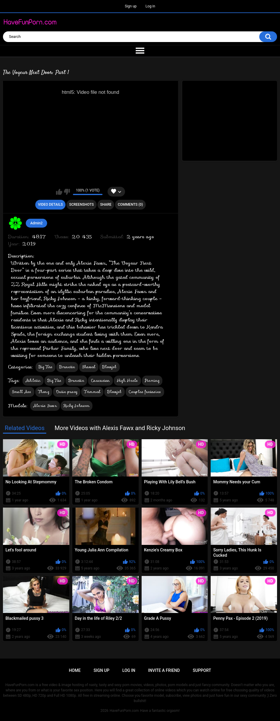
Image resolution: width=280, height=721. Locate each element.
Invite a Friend (164, 670)
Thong (43, 392)
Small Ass (21, 392)
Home (75, 670)
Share (105, 204)
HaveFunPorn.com (124, 711)
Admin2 (36, 223)
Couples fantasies (145, 392)
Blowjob (109, 367)
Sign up (131, 6)
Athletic (33, 380)
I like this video (59, 192)
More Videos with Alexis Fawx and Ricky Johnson (120, 428)
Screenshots (81, 204)
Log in (150, 6)
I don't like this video (67, 192)
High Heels (127, 380)
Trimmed (92, 392)
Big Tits (45, 367)
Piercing (152, 380)
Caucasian (100, 380)
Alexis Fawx (45, 405)
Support (202, 670)
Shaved (89, 367)
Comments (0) (130, 204)
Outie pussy (66, 392)
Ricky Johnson (76, 405)
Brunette (67, 367)
